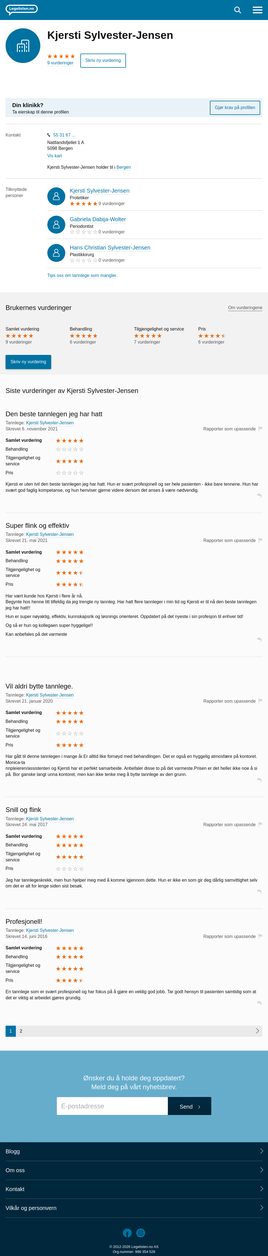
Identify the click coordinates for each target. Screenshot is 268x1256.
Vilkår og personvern (31, 1208)
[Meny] (257, 11)
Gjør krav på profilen (235, 107)
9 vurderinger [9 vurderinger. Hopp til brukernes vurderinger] (60, 62)
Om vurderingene (245, 307)
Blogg (13, 1151)
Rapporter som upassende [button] (229, 429)
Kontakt (15, 1189)
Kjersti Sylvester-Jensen (100, 191)
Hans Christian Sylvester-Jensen (110, 247)
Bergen (123, 167)
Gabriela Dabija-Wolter (98, 219)
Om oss (15, 1170)
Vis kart (54, 155)
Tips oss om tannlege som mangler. (82, 275)
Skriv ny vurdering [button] (103, 60)
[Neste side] (257, 1031)
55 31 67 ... (64, 135)
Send (186, 1107)
